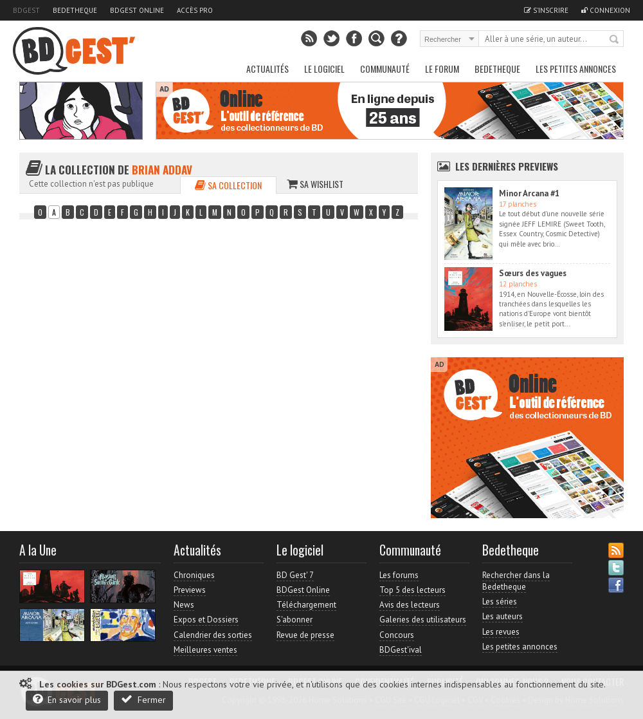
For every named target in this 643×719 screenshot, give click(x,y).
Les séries (499, 601)
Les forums (399, 575)
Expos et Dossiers (206, 619)
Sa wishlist (315, 184)
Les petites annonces (576, 68)
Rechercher (615, 40)
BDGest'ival (400, 649)
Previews (190, 589)
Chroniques (194, 575)
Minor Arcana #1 (529, 193)
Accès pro (195, 10)
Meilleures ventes (205, 649)
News (184, 604)
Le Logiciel (324, 68)
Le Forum (442, 68)
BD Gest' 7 (295, 575)
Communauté (385, 68)
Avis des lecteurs (409, 604)
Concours (396, 635)
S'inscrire (546, 10)
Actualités (267, 68)
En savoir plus (67, 699)
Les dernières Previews (506, 166)
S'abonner (294, 619)
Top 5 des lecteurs (412, 589)
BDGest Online (137, 10)
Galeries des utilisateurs (422, 619)
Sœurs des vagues (532, 273)
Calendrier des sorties (213, 635)
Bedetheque (75, 10)
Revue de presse (305, 635)
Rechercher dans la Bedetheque (516, 581)
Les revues (501, 631)
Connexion (605, 10)
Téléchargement (306, 604)
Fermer (143, 699)
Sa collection (228, 185)
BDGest (26, 10)
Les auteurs (502, 616)
